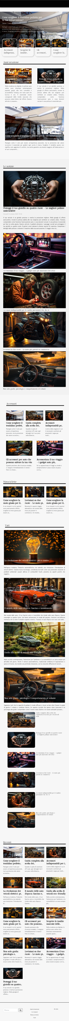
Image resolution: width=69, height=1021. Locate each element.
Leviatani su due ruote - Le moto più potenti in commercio (26, 349)
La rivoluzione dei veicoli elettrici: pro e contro (26, 560)
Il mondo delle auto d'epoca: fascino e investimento (28, 608)
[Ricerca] (10, 1010)
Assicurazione (34, 1009)
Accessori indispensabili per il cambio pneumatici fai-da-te (26, 310)
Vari (34, 1017)
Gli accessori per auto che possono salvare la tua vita (19, 461)
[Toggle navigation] (4, 4)
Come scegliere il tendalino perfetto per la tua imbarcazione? (22, 18)
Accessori (34, 1012)
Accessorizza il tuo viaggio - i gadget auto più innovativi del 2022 (29, 271)
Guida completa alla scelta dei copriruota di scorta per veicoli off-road (48, 714)
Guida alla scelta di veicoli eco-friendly (23, 652)
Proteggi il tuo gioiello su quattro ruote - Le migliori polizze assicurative (50, 82)
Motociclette (34, 1015)
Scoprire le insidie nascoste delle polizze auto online (55, 924)
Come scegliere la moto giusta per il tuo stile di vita (11, 503)
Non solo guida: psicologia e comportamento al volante (24, 389)
